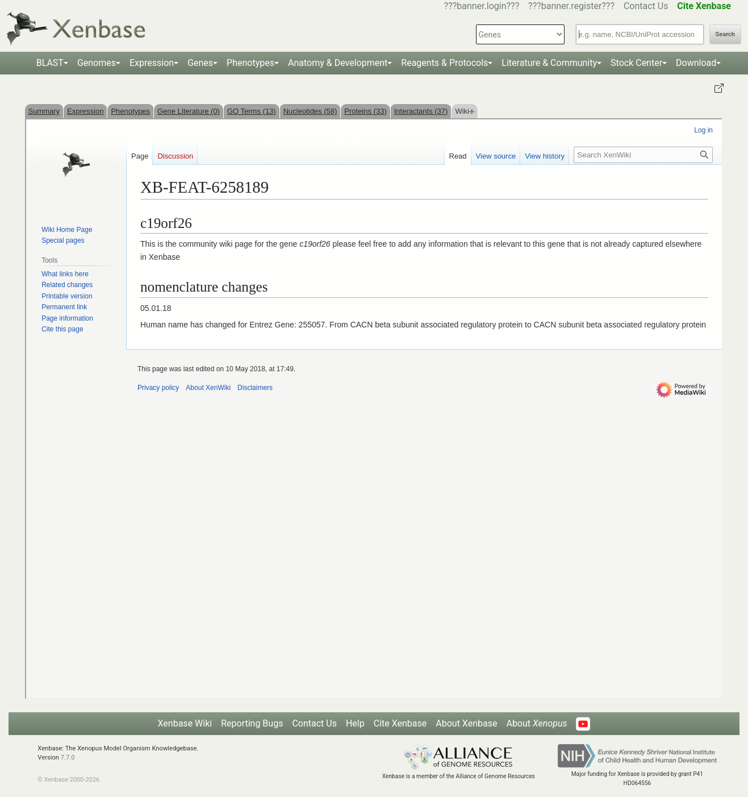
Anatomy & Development (337, 62)
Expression (151, 62)
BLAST (50, 62)
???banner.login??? (482, 6)
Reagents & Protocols (444, 62)
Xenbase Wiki (185, 723)
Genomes (96, 62)
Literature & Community (549, 62)
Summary (44, 111)
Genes (200, 62)
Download (696, 62)
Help (355, 723)
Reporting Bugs (252, 723)
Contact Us (646, 6)
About (536, 723)
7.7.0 (68, 757)
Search (725, 34)
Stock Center (636, 62)
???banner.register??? (571, 6)
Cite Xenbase (400, 723)
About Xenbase (466, 723)
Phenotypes (250, 62)
